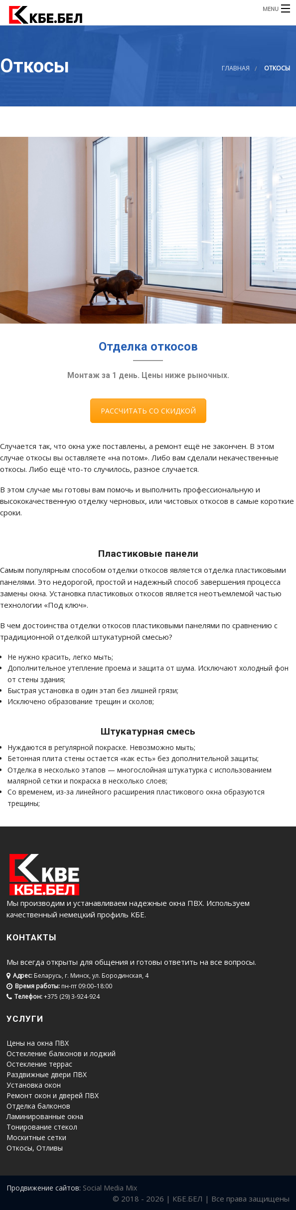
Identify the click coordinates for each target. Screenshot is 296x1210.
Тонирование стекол (41, 1127)
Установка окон (33, 1085)
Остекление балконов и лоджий (61, 1053)
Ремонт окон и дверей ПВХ (52, 1095)
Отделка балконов (38, 1106)
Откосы (19, 1148)
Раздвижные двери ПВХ (46, 1074)
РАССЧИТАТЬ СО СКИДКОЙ (148, 410)
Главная (236, 68)
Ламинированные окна (44, 1116)
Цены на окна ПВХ (37, 1043)
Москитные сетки (36, 1137)
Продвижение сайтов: (43, 1188)
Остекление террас (39, 1064)
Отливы (49, 1148)
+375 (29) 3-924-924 (72, 996)
